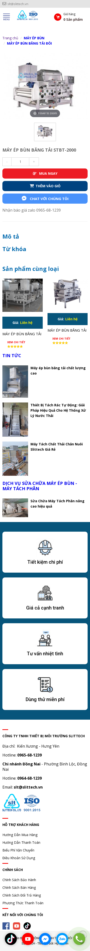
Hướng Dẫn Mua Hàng (19, 834)
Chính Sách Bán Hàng (19, 887)
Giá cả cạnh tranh (45, 608)
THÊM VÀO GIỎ (45, 186)
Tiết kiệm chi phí (45, 562)
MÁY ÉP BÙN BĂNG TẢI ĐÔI (29, 43)
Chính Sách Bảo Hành (19, 879)
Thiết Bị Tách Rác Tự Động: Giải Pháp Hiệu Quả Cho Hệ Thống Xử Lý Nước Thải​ (58, 410)
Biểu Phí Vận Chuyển (18, 850)
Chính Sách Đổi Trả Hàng (21, 895)
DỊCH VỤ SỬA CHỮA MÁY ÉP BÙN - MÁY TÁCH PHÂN (39, 485)
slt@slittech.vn (15, 4)
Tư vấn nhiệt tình (45, 653)
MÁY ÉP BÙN (34, 38)
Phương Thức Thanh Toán (22, 903)
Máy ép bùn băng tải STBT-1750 (67, 331)
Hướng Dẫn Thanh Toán (21, 842)
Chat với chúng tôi (45, 198)
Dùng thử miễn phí (45, 699)
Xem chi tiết (16, 342)
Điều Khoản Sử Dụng (18, 858)
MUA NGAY (45, 173)
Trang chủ (10, 38)
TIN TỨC (11, 355)
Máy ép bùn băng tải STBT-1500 (22, 334)
